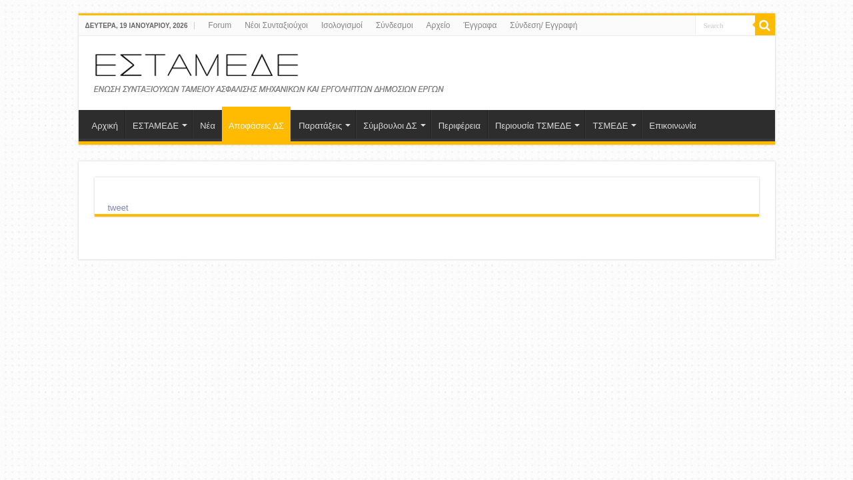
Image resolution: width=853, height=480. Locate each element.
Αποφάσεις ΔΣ (256, 126)
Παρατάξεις (320, 126)
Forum (219, 25)
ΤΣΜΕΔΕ (610, 126)
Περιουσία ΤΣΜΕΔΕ (533, 126)
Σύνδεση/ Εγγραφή (543, 25)
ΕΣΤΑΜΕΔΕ (156, 126)
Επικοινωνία (672, 126)
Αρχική (105, 126)
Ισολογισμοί (342, 25)
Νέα (207, 126)
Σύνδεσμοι (394, 25)
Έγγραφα (479, 25)
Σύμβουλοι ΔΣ (390, 126)
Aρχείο (438, 25)
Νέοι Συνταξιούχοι (276, 25)
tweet (118, 208)
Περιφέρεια (459, 126)
